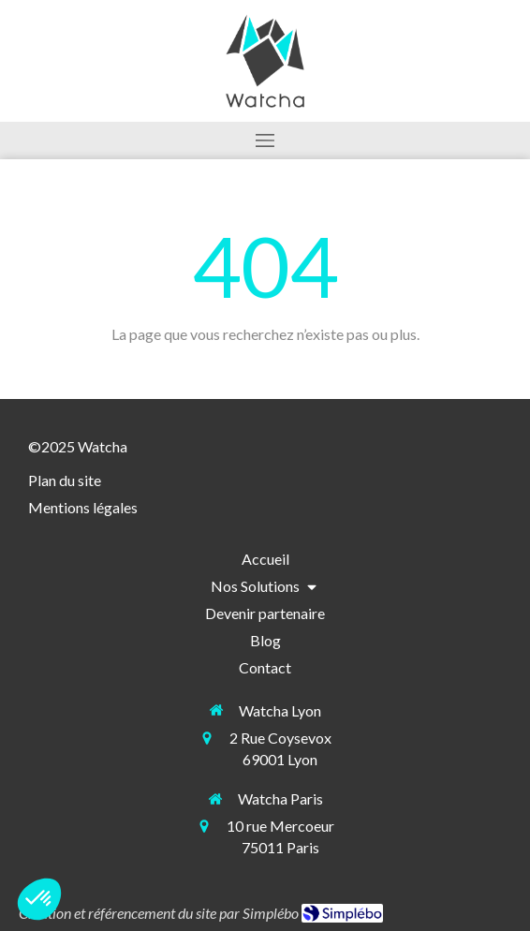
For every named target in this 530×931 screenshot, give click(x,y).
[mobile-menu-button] (265, 140)
